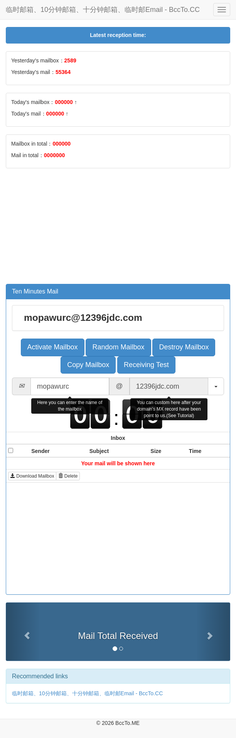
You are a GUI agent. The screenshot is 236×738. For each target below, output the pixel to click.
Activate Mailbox (52, 347)
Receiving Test (146, 365)
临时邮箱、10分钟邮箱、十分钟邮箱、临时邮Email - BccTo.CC (103, 9)
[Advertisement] (118, 230)
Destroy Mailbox (184, 347)
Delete (68, 476)
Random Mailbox (118, 347)
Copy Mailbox (88, 365)
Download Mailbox (32, 476)
